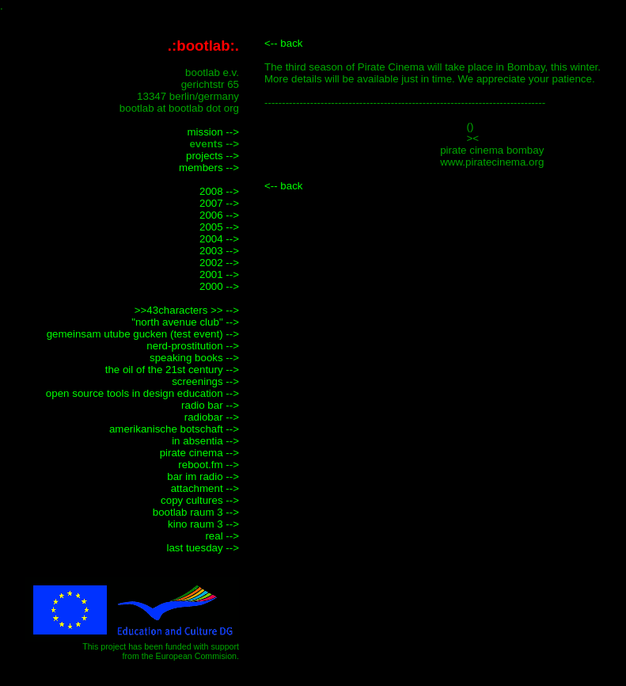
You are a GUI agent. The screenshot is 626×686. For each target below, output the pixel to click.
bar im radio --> (203, 476)
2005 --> (219, 227)
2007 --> (219, 203)
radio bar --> (210, 405)
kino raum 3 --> (203, 524)
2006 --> (219, 215)
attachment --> (205, 488)
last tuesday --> (203, 548)
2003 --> (219, 251)
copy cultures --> (200, 500)
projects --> (212, 156)
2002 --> (219, 263)
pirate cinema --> (199, 453)
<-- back (283, 43)
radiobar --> (211, 417)
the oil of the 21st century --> (172, 369)
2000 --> (219, 286)
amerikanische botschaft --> (174, 429)
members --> (209, 167)
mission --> (213, 132)
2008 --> (219, 191)
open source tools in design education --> (142, 393)
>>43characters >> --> (187, 310)
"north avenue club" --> (185, 322)
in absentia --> (205, 441)
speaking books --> (194, 358)
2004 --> (219, 239)
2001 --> (219, 274)
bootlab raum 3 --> (196, 512)
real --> (222, 536)
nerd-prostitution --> (192, 346)
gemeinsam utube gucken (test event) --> (143, 334)
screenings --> (205, 381)
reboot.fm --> (208, 465)
